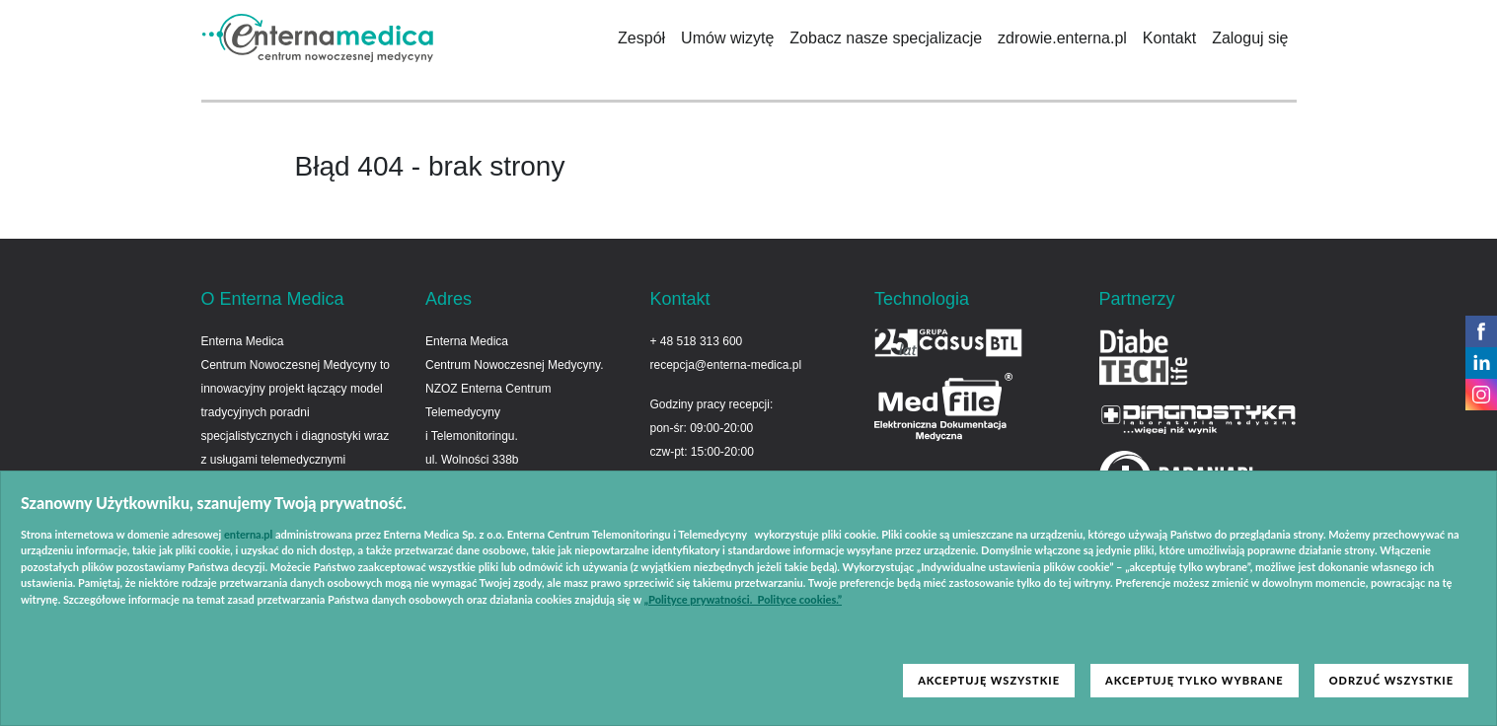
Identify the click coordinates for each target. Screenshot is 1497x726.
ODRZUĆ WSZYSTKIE (1391, 680)
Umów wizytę (727, 38)
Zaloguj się (1250, 38)
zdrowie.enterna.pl (1062, 38)
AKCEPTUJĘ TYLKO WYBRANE (1194, 680)
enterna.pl (248, 534)
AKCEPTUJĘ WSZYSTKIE (989, 680)
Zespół (641, 38)
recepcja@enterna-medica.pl (726, 365)
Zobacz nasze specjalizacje (885, 38)
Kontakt (1169, 38)
